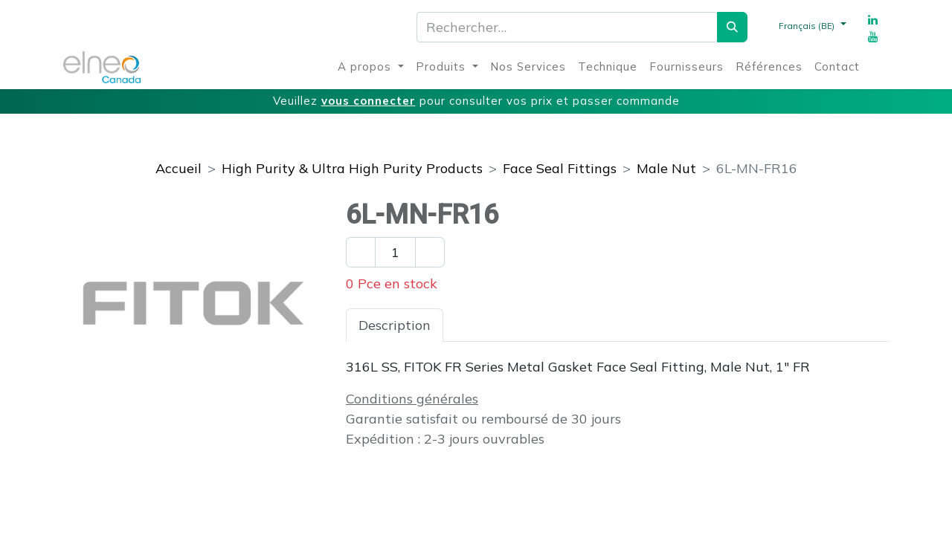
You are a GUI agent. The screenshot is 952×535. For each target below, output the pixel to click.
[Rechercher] (732, 27)
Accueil (178, 168)
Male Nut (666, 168)
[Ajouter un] (430, 252)
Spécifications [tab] (500, 325)
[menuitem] (371, 67)
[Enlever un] (361, 252)
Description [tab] (394, 325)
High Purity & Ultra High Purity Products (352, 168)
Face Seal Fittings (560, 168)
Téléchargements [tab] (624, 325)
